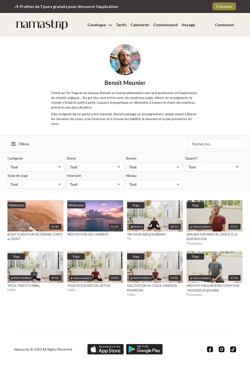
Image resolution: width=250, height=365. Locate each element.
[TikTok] (233, 349)
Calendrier (139, 24)
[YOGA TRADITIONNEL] (35, 285)
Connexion (224, 24)
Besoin (131, 158)
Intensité (74, 175)
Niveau (131, 175)
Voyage (188, 24)
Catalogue (100, 24)
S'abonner (224, 6)
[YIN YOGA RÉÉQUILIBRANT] (155, 234)
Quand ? (191, 158)
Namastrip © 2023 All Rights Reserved (43, 349)
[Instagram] (221, 349)
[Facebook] (210, 349)
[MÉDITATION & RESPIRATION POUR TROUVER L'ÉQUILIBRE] (215, 288)
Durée (71, 158)
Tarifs (121, 24)
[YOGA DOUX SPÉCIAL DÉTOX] (95, 285)
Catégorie (15, 158)
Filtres (20, 143)
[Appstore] (105, 349)
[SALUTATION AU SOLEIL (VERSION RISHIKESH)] (155, 288)
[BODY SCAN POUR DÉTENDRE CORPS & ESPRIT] (35, 237)
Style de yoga (17, 175)
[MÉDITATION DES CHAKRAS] (95, 234)
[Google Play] (144, 349)
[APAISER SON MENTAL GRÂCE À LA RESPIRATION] (215, 237)
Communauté (165, 24)
